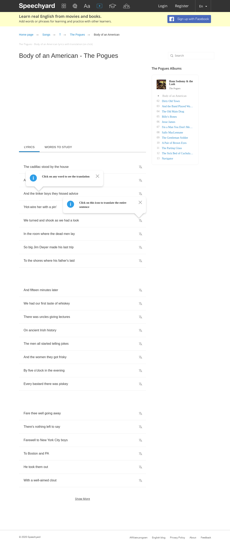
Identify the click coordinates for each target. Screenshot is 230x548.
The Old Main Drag (186, 111)
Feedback (206, 537)
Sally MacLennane (185, 132)
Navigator (180, 158)
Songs (46, 34)
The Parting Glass (184, 147)
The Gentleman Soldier (188, 137)
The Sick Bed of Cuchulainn (190, 152)
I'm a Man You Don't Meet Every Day (196, 126)
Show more (82, 499)
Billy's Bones (182, 116)
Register (182, 6)
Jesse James (181, 121)
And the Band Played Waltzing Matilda (197, 106)
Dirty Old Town (183, 100)
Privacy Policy (177, 537)
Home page (26, 34)
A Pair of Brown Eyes (187, 142)
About (193, 537)
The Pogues (77, 34)
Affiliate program (138, 537)
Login (162, 6)
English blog (158, 537)
